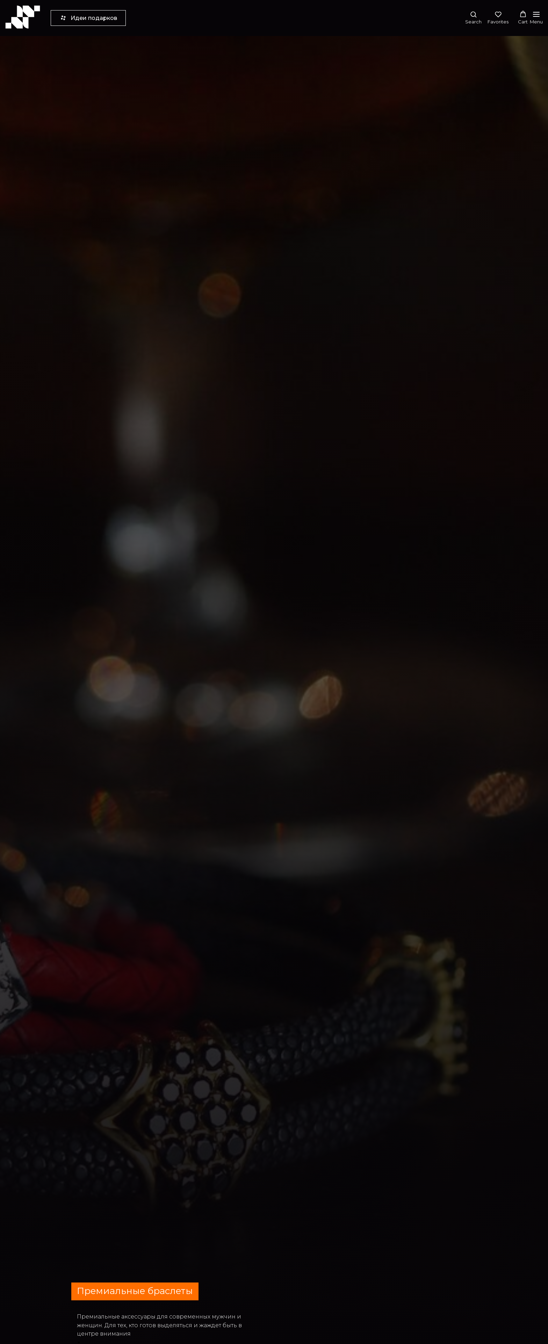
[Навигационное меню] (536, 18)
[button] (473, 17)
